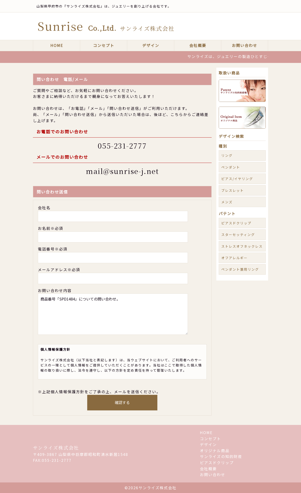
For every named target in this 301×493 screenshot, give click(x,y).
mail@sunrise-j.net (122, 171)
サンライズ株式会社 (56, 447)
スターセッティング (238, 234)
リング (227, 155)
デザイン (150, 45)
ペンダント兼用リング (240, 269)
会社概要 (197, 45)
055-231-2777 (122, 145)
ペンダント (230, 167)
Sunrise (106, 26)
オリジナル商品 (215, 450)
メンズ (227, 202)
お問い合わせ (244, 45)
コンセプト (103, 45)
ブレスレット (232, 190)
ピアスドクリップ (236, 223)
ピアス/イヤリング (237, 178)
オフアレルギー (234, 257)
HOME (56, 45)
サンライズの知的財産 (221, 456)
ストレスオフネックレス (242, 246)
